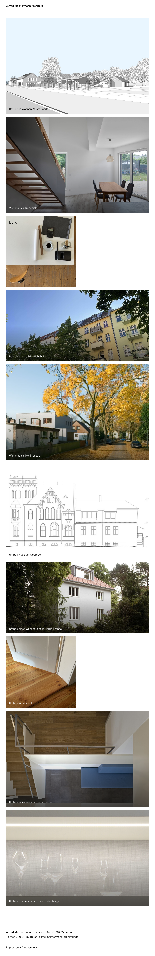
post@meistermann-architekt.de (59, 936)
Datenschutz (29, 947)
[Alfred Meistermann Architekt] (24, 6)
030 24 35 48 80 (26, 936)
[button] (147, 6)
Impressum (13, 947)
